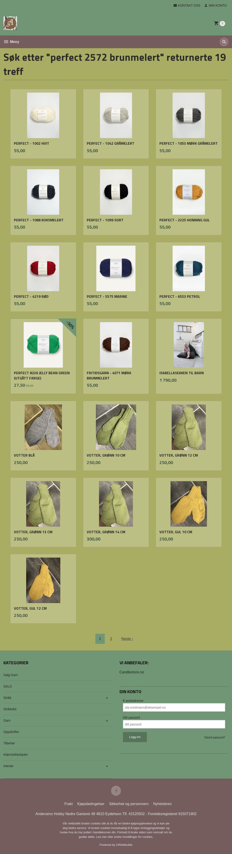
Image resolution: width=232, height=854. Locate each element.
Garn (6, 720)
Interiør (8, 766)
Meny (11, 42)
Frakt (68, 804)
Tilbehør (9, 743)
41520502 (137, 814)
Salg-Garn (10, 675)
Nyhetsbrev (162, 804)
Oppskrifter (11, 732)
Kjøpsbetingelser (91, 804)
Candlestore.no (132, 672)
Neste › (127, 639)
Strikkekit (9, 709)
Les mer (102, 837)
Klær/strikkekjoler (15, 754)
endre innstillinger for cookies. (133, 837)
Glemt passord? (214, 737)
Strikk (7, 698)
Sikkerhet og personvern (128, 804)
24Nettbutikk (124, 844)
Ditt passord (131, 717)
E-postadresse (133, 700)
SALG (7, 686)
